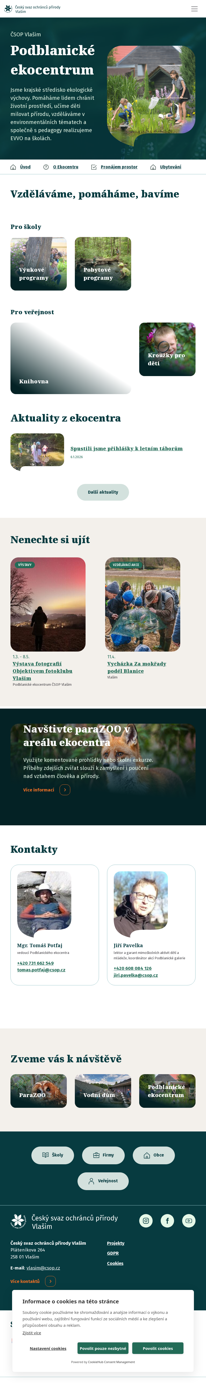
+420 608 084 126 (133, 951)
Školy (57, 1138)
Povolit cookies (158, 1348)
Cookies (115, 1247)
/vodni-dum (103, 1074)
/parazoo (38, 1074)
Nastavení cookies (48, 1348)
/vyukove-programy (38, 264)
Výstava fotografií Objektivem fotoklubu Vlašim (42, 654)
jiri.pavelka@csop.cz (136, 958)
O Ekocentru (65, 166)
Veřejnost (108, 1164)
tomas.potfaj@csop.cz (41, 953)
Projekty (115, 1226)
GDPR (113, 1237)
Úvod (25, 166)
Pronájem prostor (119, 166)
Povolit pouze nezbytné (103, 1348)
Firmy (108, 1138)
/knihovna (70, 350)
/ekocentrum (167, 1074)
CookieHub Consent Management (111, 1362)
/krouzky (167, 349)
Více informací (38, 773)
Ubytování (170, 166)
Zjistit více (32, 1332)
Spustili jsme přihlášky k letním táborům (127, 432)
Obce (158, 1138)
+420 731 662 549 (35, 946)
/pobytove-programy (103, 264)
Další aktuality (103, 475)
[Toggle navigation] (194, 8)
